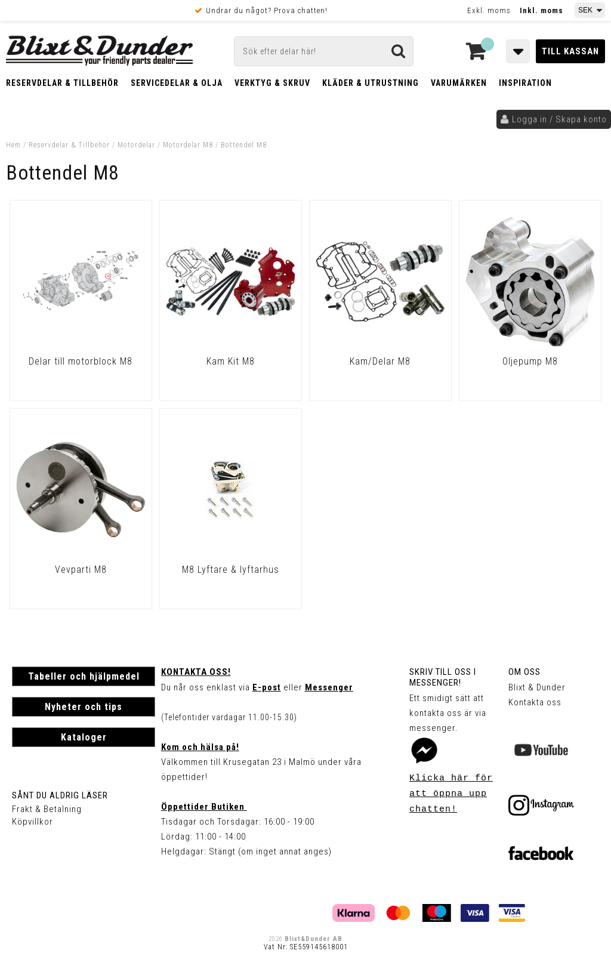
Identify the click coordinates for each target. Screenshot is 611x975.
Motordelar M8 (188, 145)
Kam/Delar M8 (380, 361)
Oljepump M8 (530, 361)
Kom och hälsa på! (200, 747)
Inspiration (525, 83)
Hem (13, 145)
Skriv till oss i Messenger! (442, 677)
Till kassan (570, 51)
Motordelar (138, 145)
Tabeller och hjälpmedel (84, 676)
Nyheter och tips (83, 706)
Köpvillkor (32, 821)
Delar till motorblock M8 (80, 361)
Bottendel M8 (244, 145)
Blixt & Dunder (537, 687)
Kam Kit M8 (230, 361)
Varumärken (459, 83)
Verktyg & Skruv (272, 83)
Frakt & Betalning (47, 809)
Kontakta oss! (196, 672)
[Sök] (323, 51)
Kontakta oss (534, 702)
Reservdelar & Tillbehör (62, 83)
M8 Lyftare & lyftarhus (230, 569)
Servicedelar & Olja (177, 83)
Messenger (329, 687)
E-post (266, 687)
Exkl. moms (489, 10)
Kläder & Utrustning (370, 83)
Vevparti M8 (81, 569)
